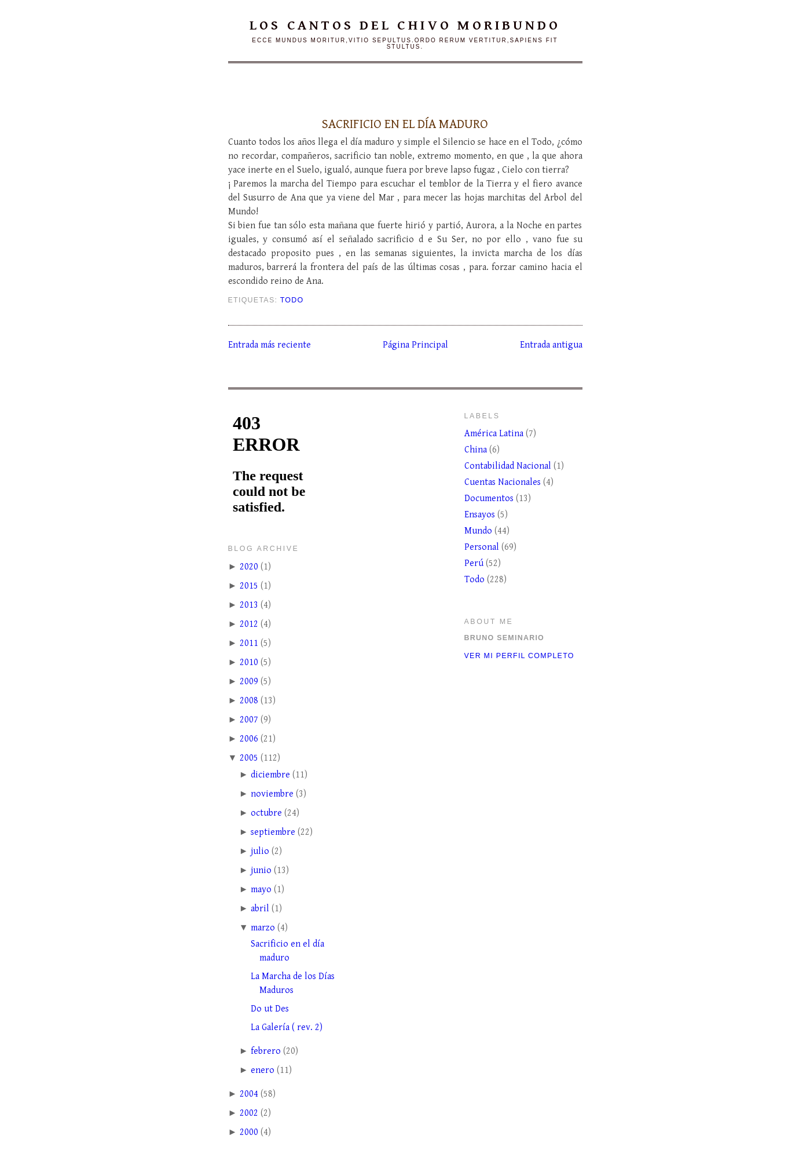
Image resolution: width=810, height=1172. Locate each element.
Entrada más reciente (269, 344)
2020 (249, 566)
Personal (482, 547)
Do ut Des (270, 1008)
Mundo (479, 530)
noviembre (272, 793)
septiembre (273, 832)
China (476, 449)
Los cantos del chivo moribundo (405, 25)
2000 (249, 1132)
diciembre (270, 774)
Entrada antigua (551, 344)
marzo (263, 927)
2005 (249, 758)
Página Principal (415, 344)
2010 (249, 662)
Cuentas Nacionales (503, 482)
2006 (249, 738)
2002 (249, 1113)
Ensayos (480, 514)
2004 (249, 1094)
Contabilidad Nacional (509, 466)
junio (261, 870)
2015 (249, 586)
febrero (266, 1051)
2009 (249, 681)
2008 (249, 700)
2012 (249, 624)
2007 (249, 719)
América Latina (495, 433)
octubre (266, 813)
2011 (249, 643)
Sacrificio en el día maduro (405, 124)
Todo (292, 300)
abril (260, 908)
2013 (249, 605)
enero (262, 1070)
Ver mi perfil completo (519, 656)
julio (260, 851)
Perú (475, 563)
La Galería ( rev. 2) (286, 1027)
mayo (261, 889)
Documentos (490, 498)
